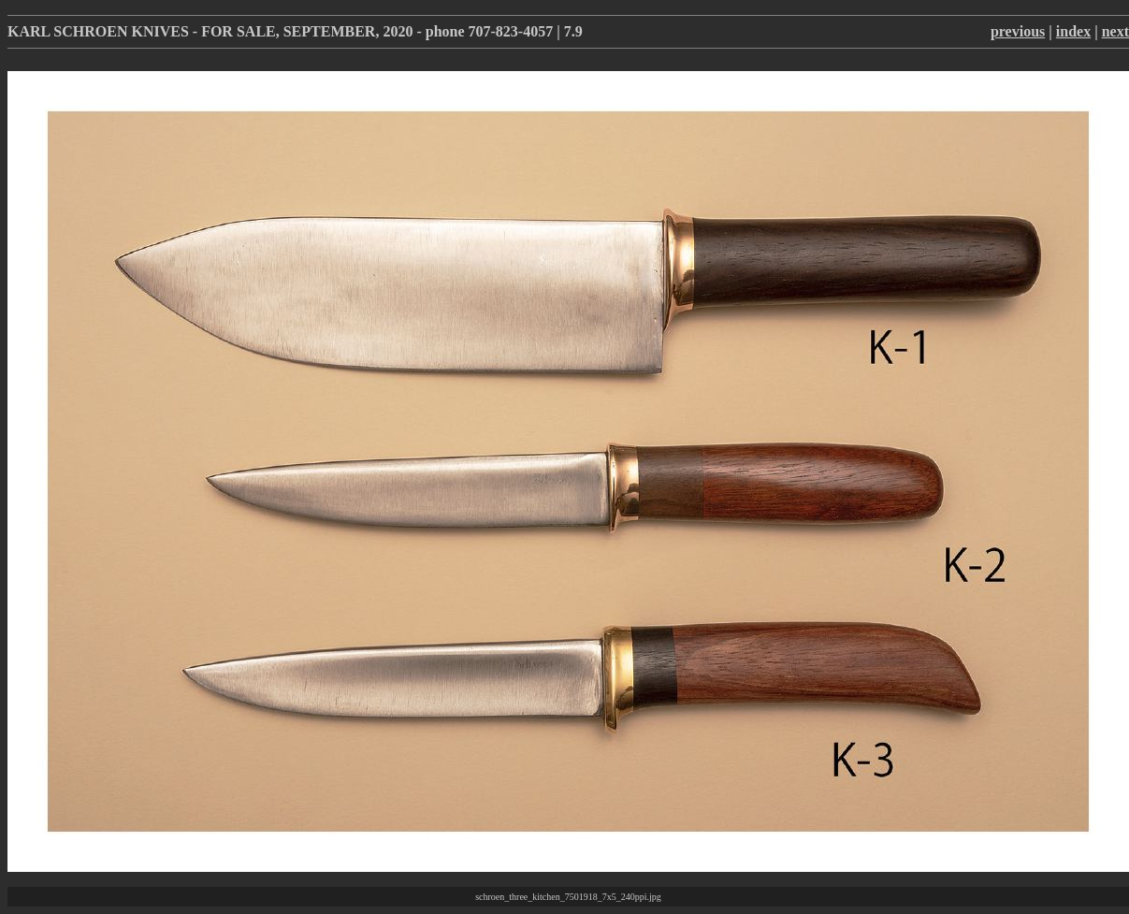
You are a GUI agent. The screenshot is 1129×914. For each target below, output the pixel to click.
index (1073, 31)
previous (1018, 31)
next (1115, 31)
